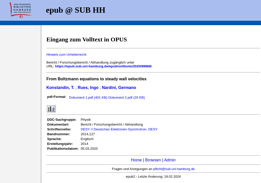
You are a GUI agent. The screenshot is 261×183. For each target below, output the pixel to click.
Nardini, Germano (119, 87)
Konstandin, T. (60, 87)
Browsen (153, 160)
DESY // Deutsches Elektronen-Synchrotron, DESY (119, 129)
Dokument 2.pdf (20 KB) (126, 97)
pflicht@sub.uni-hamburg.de (174, 169)
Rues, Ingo (88, 87)
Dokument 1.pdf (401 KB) (88, 97)
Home (136, 160)
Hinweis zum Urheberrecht (66, 54)
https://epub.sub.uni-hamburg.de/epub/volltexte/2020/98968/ (103, 66)
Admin (170, 160)
